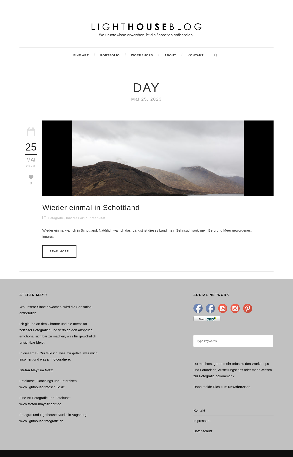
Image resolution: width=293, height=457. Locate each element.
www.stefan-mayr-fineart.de (40, 404)
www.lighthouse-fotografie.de (41, 421)
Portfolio (110, 55)
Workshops (142, 55)
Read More (59, 251)
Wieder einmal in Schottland (91, 207)
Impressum (201, 421)
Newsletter (237, 387)
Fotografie (56, 218)
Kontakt (196, 55)
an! (249, 387)
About (170, 55)
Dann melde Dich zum (210, 387)
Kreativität (97, 218)
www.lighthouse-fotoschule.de (42, 387)
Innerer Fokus (76, 218)
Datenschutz (202, 431)
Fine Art (81, 55)
